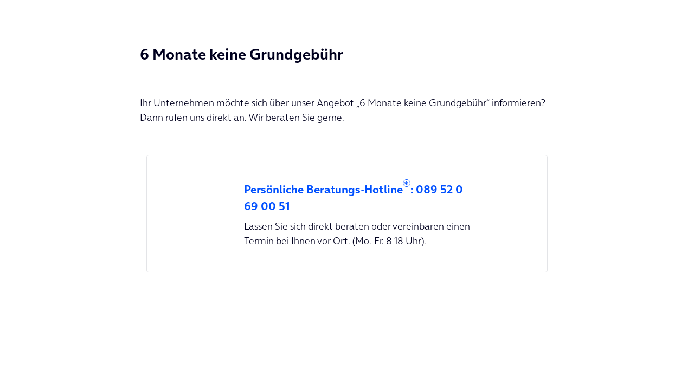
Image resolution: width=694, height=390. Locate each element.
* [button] (406, 184)
